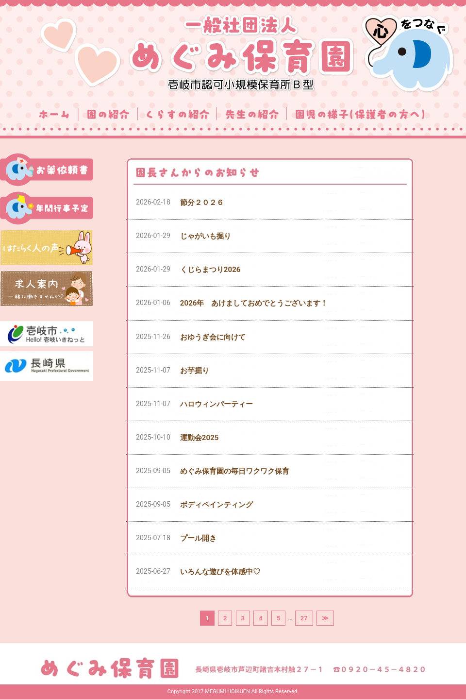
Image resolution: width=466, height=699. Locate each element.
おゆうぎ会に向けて (213, 337)
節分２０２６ (202, 202)
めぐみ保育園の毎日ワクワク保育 (234, 471)
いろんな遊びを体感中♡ (220, 571)
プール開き (198, 538)
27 (304, 618)
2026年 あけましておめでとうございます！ (254, 303)
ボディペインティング (216, 504)
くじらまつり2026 (210, 269)
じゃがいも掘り (205, 236)
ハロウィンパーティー (216, 404)
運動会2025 (199, 437)
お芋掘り (194, 370)
